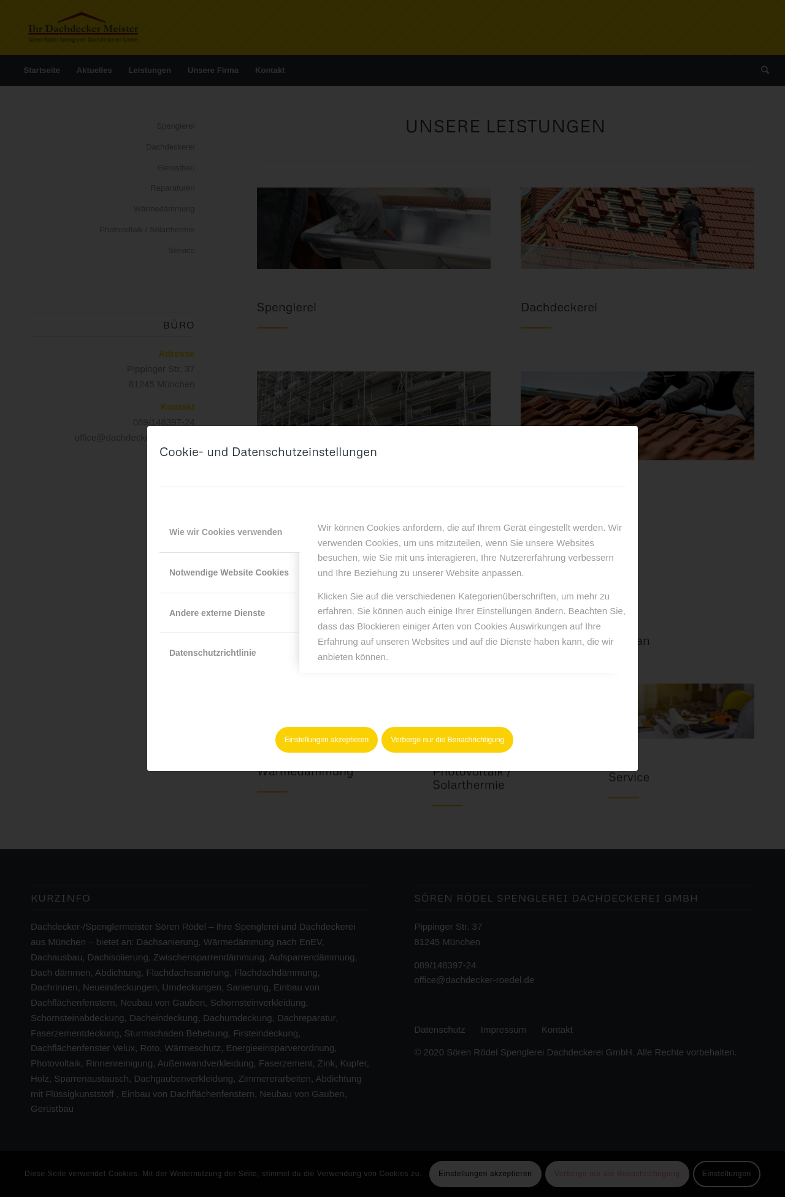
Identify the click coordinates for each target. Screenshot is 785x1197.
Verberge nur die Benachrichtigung (448, 739)
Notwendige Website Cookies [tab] (229, 572)
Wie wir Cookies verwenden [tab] (225, 532)
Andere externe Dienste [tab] (217, 613)
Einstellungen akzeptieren (327, 739)
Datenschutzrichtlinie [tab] (212, 653)
